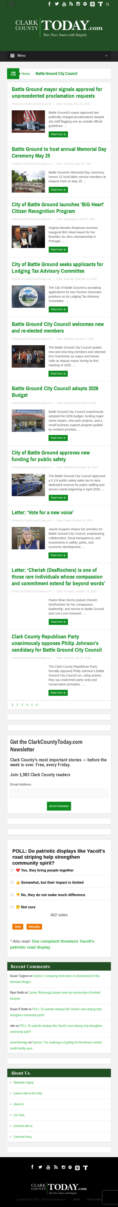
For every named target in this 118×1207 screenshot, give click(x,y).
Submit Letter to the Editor (28, 1094)
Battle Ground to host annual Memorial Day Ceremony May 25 (59, 152)
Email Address (20, 784)
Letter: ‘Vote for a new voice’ (43, 512)
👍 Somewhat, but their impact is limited (50, 882)
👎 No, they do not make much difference (50, 895)
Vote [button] (18, 926)
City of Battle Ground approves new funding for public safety (51, 456)
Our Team (19, 1115)
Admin (76, 1199)
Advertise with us (23, 1126)
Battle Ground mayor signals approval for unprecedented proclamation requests (57, 92)
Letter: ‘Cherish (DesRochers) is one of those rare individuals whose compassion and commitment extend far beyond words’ (58, 577)
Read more (58, 134)
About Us (19, 1104)
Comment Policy (23, 1137)
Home (25, 73)
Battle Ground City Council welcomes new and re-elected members (58, 327)
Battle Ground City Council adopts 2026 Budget (55, 391)
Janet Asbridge (19, 1042)
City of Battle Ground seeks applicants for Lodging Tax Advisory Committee (57, 267)
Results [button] (34, 926)
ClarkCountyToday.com (37, 103)
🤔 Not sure (25, 907)
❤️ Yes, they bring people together (45, 870)
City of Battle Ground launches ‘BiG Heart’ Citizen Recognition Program (58, 207)
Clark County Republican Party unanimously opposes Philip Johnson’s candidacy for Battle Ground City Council (57, 643)
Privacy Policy (94, 1199)
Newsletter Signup (24, 1083)
